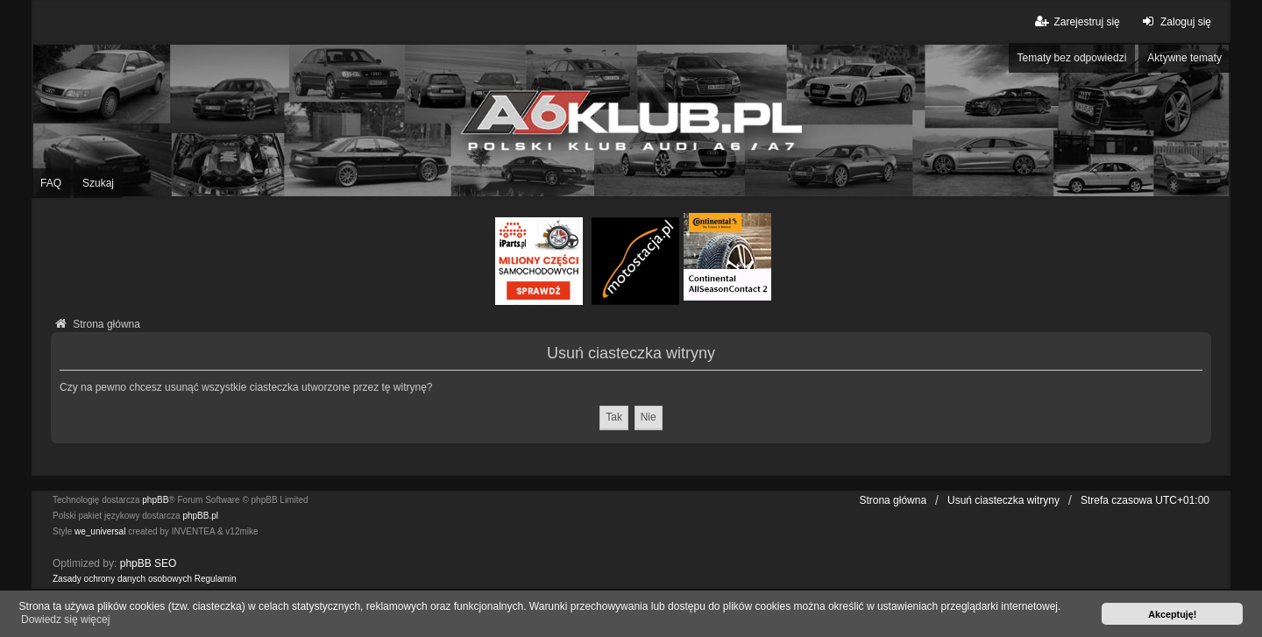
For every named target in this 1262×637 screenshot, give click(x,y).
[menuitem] (122, 579)
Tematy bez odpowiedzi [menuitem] (1072, 58)
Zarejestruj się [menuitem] (1076, 21)
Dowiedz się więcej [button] (65, 619)
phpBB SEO (148, 563)
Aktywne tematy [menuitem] (1184, 58)
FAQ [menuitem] (50, 183)
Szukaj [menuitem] (98, 183)
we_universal (99, 531)
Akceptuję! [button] (1172, 614)
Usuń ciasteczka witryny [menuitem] (1003, 500)
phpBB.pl (200, 515)
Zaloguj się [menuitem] (1174, 21)
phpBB (155, 500)
